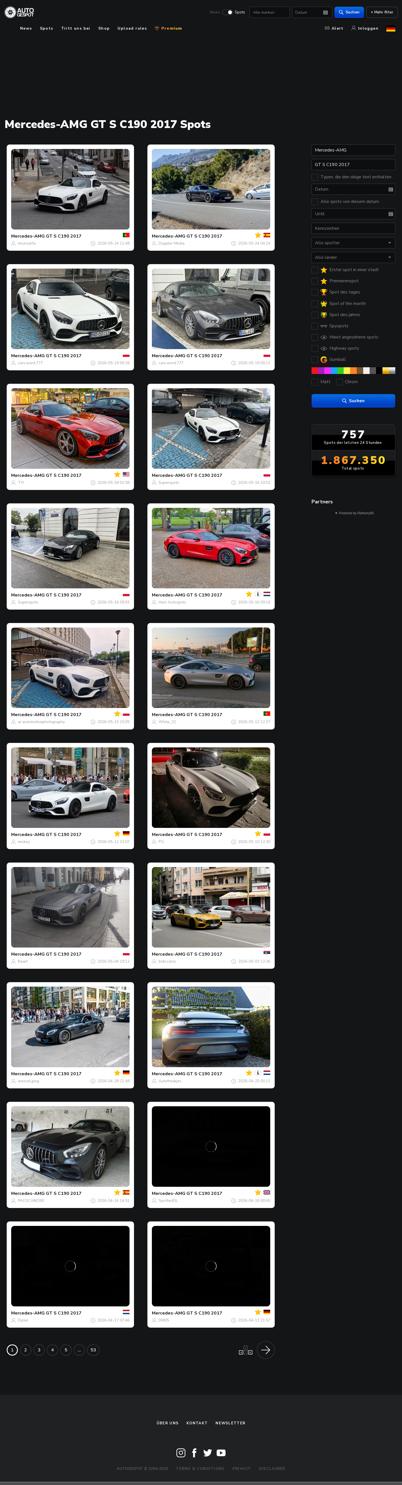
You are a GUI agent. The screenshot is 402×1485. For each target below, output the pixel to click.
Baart (23, 961)
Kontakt (197, 1423)
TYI (21, 482)
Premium (168, 28)
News (212, 13)
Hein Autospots (172, 602)
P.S (161, 841)
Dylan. (23, 1320)
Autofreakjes (170, 1081)
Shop (104, 28)
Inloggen (365, 28)
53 (93, 1350)
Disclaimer (272, 1468)
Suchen (346, 12)
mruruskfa (27, 243)
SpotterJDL (168, 1200)
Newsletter (230, 1423)
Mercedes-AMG (28, 236)
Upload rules (132, 28)
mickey (24, 841)
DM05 (164, 1320)
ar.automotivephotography (41, 721)
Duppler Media (172, 243)
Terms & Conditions (200, 1468)
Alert (334, 28)
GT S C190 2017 (64, 236)
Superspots (169, 482)
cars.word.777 (30, 363)
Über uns (168, 1423)
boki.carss (167, 961)
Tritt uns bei (75, 28)
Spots (237, 13)
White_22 (167, 721)
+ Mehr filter (379, 12)
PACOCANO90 (31, 1200)
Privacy (242, 1468)
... (79, 1350)
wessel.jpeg (28, 1081)
